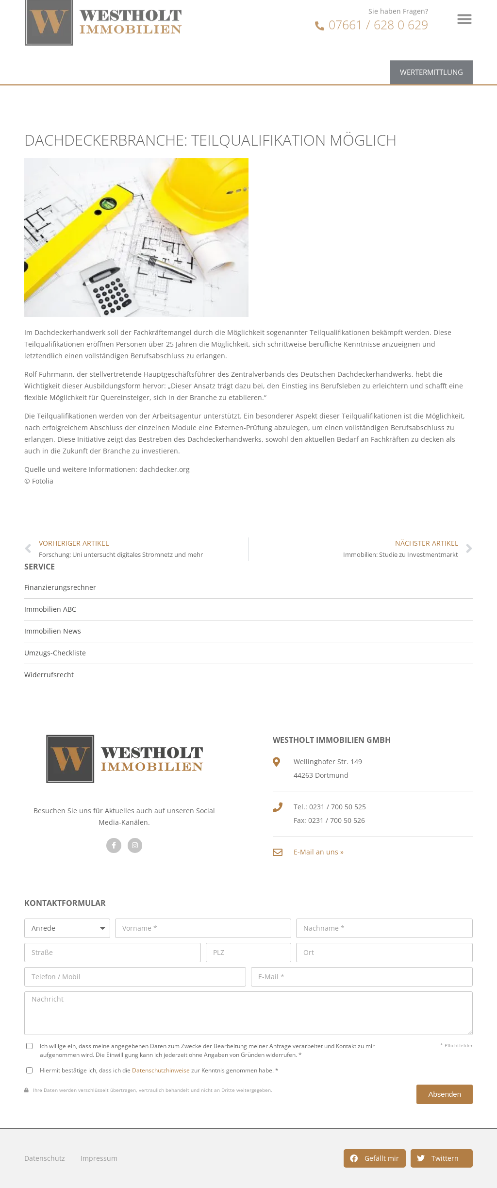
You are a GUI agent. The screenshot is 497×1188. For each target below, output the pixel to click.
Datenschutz (44, 1158)
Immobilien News (52, 631)
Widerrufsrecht (49, 674)
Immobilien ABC (50, 609)
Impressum (99, 1158)
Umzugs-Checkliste (55, 652)
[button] (375, 1158)
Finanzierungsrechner (60, 587)
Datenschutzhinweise (161, 1070)
